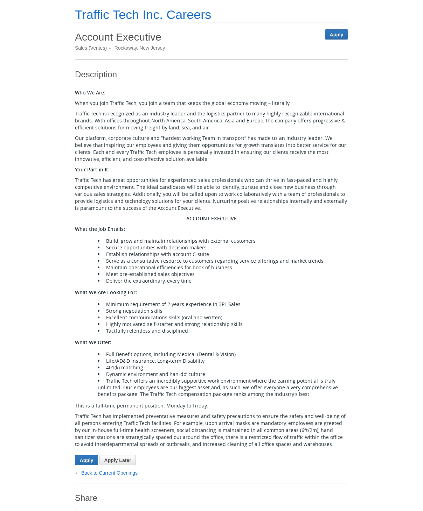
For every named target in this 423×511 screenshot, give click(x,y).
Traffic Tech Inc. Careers (143, 14)
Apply (337, 34)
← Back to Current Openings (106, 473)
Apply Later (117, 460)
